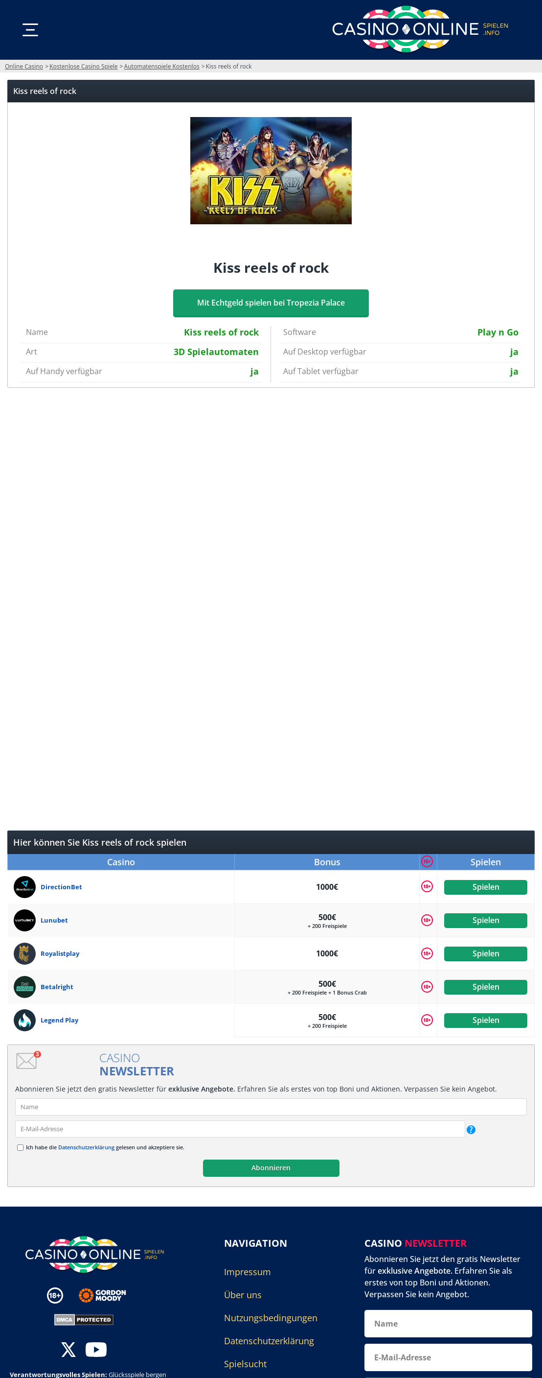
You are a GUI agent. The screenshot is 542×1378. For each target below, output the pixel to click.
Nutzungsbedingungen (270, 1318)
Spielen (485, 886)
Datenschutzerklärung (86, 1147)
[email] (240, 1129)
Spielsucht (245, 1364)
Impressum (247, 1272)
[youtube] (96, 1350)
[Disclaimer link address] (109, 1295)
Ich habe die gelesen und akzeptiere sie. (105, 1147)
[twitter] (68, 1350)
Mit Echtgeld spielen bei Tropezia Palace (271, 302)
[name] (271, 1107)
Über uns (243, 1295)
